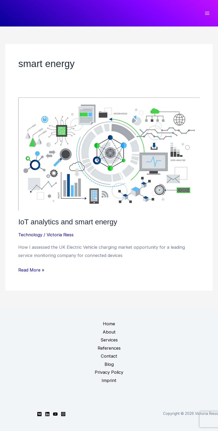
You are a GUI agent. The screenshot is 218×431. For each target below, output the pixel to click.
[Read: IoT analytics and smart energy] (109, 153)
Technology (30, 234)
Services (109, 340)
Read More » (31, 270)
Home (109, 323)
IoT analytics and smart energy (67, 222)
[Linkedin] (47, 414)
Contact (109, 356)
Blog (109, 364)
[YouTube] (55, 414)
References (109, 348)
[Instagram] (63, 414)
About (109, 332)
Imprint (109, 380)
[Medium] (39, 414)
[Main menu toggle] (207, 13)
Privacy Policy (109, 372)
